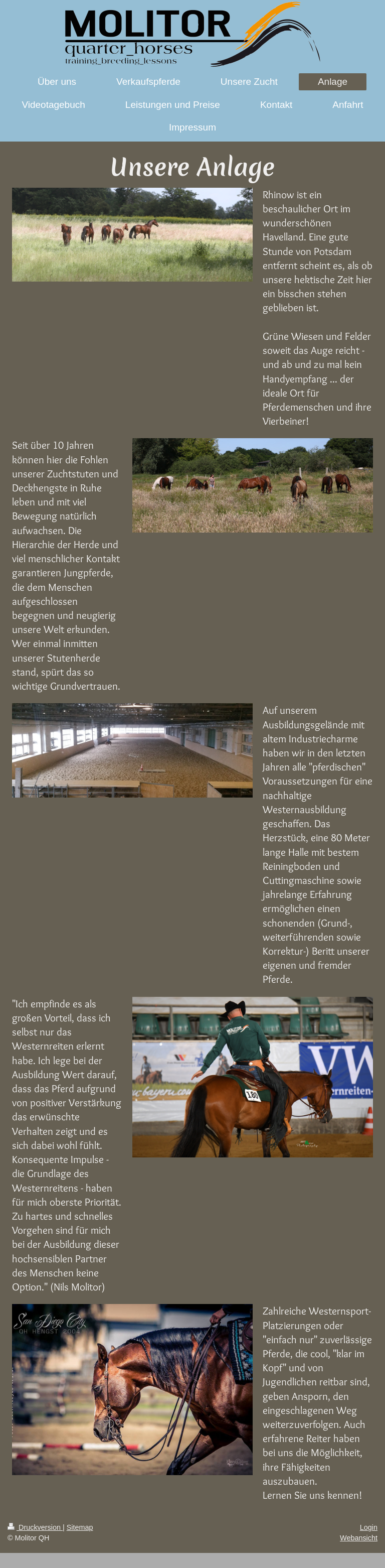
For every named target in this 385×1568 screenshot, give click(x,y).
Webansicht (358, 1538)
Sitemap (80, 1527)
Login (368, 1527)
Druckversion (35, 1527)
